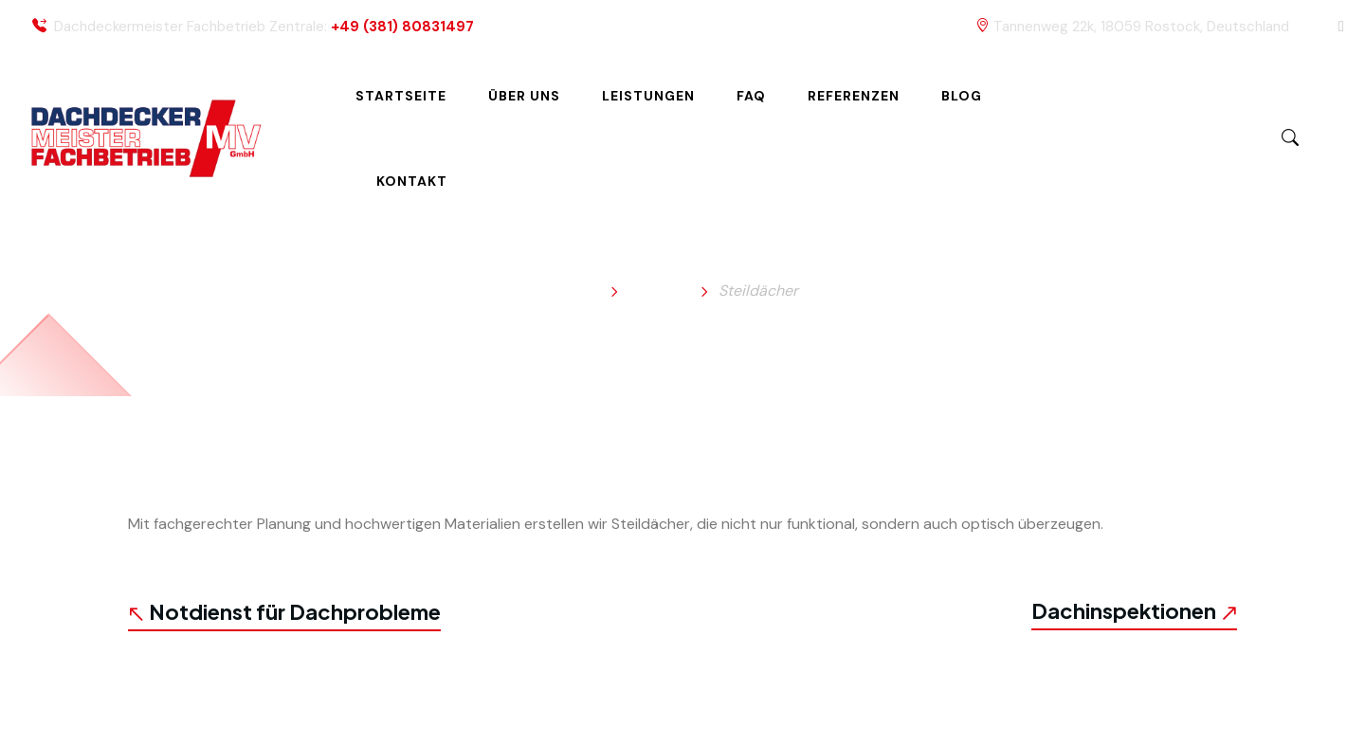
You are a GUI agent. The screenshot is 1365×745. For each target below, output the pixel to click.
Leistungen (648, 95)
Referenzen (854, 95)
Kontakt (411, 181)
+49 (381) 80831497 (402, 27)
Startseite (400, 95)
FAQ (751, 95)
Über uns (524, 95)
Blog (961, 95)
